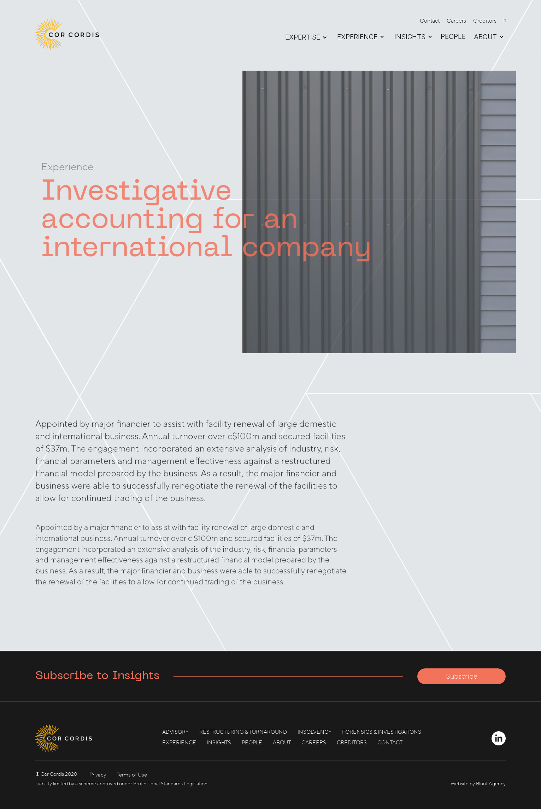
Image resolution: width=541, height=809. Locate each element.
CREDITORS (352, 742)
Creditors (484, 20)
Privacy (97, 775)
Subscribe (461, 676)
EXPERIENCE (179, 742)
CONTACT (389, 742)
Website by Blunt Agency (478, 784)
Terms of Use (132, 775)
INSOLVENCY (314, 732)
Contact (430, 20)
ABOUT (282, 742)
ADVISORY (175, 732)
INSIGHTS (219, 742)
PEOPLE (453, 37)
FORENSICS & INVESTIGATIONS (381, 732)
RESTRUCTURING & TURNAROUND (243, 732)
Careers (456, 20)
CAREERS (313, 742)
